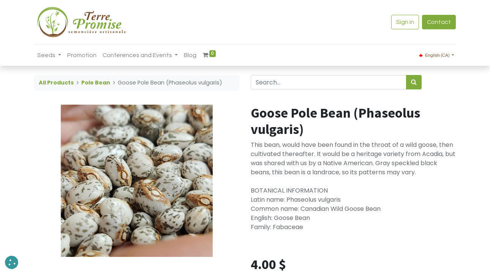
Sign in (405, 22)
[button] (11, 262)
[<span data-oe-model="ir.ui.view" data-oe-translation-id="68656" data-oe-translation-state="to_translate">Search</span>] (414, 82)
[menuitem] (82, 55)
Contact (439, 22)
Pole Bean (95, 82)
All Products (56, 82)
